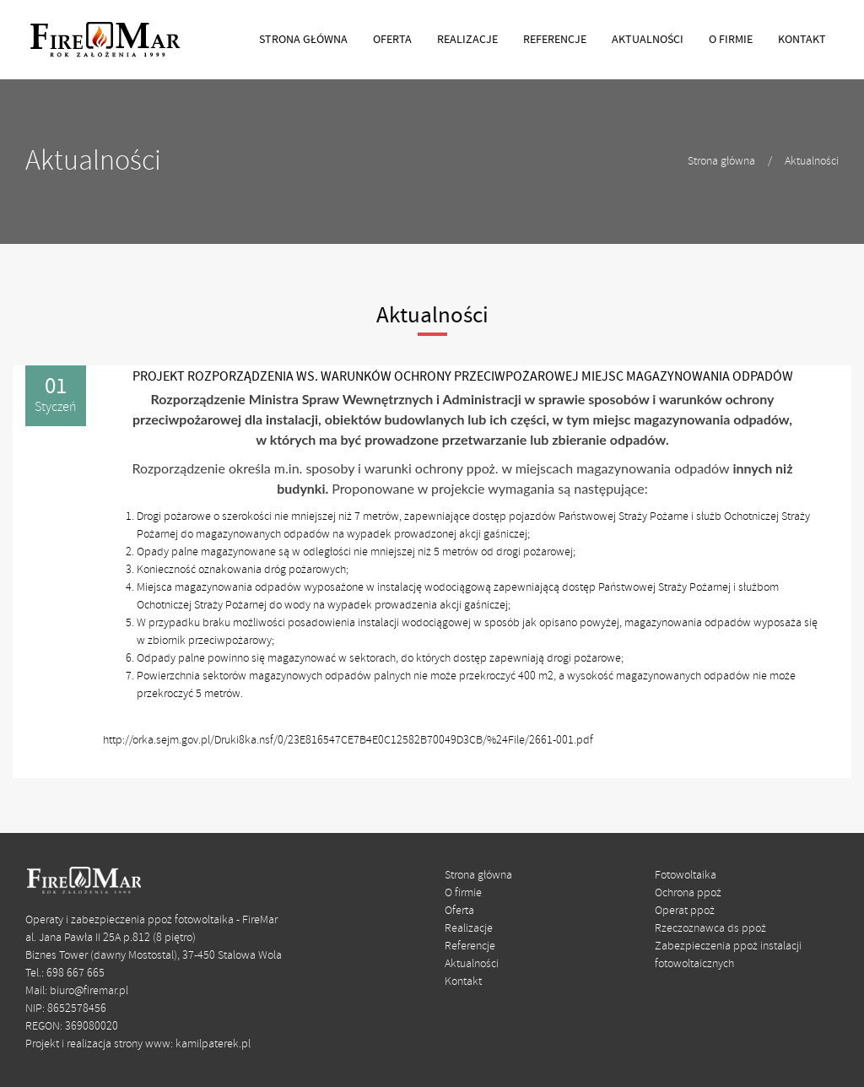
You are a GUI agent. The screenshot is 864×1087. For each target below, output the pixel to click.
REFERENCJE (554, 39)
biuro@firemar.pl (89, 991)
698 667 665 (75, 973)
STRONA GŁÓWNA (303, 39)
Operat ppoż (685, 911)
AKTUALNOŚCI (647, 39)
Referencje (470, 946)
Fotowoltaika (685, 876)
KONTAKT (802, 39)
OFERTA (392, 39)
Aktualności (812, 162)
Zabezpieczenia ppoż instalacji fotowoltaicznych (728, 955)
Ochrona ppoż (688, 893)
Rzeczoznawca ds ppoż (710, 929)
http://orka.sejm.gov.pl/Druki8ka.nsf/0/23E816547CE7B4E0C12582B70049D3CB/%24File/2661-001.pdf (348, 741)
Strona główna (721, 162)
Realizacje (469, 929)
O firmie (463, 893)
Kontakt (463, 982)
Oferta (459, 911)
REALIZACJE (467, 39)
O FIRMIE (731, 39)
